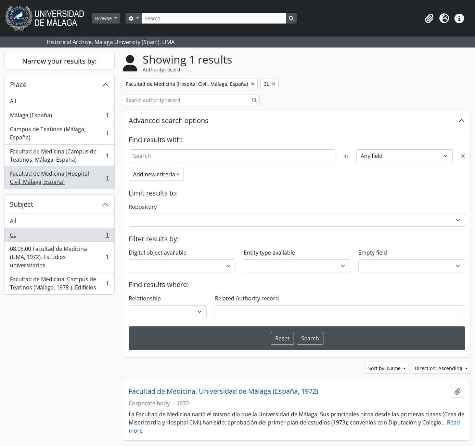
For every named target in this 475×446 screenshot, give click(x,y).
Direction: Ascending (439, 368)
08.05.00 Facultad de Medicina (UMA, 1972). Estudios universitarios (59, 257)
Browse (104, 18)
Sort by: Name (385, 368)
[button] (429, 18)
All (13, 101)
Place (18, 84)
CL (59, 236)
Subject (21, 204)
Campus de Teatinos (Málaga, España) (59, 133)
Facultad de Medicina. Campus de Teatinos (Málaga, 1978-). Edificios (59, 283)
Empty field (372, 252)
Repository (143, 207)
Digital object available (158, 252)
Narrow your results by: (59, 61)
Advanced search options (168, 120)
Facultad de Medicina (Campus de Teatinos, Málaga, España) (59, 155)
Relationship (145, 298)
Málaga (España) (59, 116)
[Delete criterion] (463, 156)
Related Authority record (247, 298)
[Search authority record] (186, 100)
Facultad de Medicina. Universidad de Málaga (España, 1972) (223, 391)
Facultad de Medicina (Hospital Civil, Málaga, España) (59, 178)
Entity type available (269, 252)
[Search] (214, 18)
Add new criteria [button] (154, 174)
